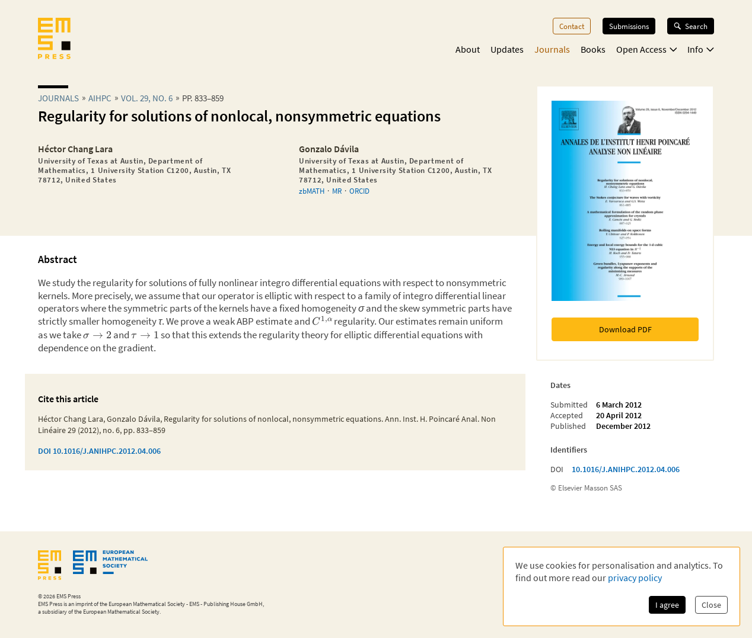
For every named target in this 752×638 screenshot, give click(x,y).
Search (691, 26)
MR (337, 190)
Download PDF (625, 329)
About (467, 49)
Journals (552, 49)
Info (700, 49)
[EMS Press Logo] (54, 40)
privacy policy (635, 578)
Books (593, 49)
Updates (507, 49)
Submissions (629, 26)
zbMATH (311, 190)
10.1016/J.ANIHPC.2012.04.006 (626, 469)
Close (711, 604)
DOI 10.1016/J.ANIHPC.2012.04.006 (99, 450)
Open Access (646, 49)
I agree (667, 604)
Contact (571, 26)
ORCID (359, 190)
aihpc (99, 98)
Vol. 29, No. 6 (147, 98)
